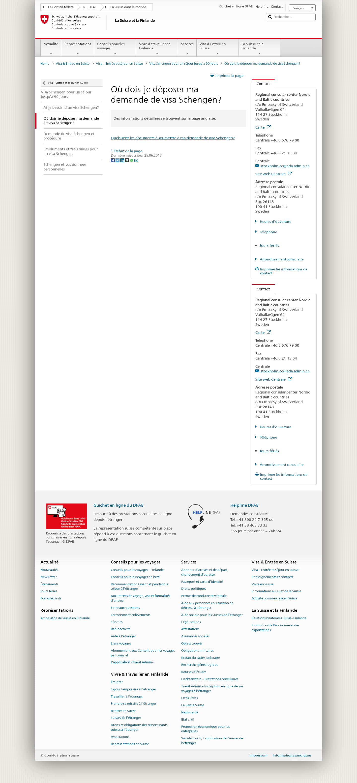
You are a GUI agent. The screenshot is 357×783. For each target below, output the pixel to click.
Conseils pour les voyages (115, 48)
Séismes (116, 622)
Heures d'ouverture (275, 222)
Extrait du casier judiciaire (200, 658)
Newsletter (48, 577)
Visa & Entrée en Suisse (217, 48)
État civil (187, 719)
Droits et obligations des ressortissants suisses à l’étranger (139, 727)
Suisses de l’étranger (126, 718)
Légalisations (191, 622)
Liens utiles (189, 698)
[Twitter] (118, 160)
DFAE (92, 7)
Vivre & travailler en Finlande (157, 48)
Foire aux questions (125, 608)
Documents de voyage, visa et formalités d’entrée (140, 598)
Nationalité (189, 712)
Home (44, 63)
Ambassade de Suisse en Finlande (65, 618)
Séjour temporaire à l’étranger (133, 689)
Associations (120, 737)
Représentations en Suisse (130, 744)
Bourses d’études (193, 672)
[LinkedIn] (122, 160)
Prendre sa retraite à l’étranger (133, 703)
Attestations (190, 629)
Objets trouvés (192, 643)
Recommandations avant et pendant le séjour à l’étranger (139, 586)
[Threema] (127, 160)
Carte (263, 127)
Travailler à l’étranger (127, 696)
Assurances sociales (195, 636)
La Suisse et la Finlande (259, 48)
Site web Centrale (273, 173)
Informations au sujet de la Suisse (276, 591)
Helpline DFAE (244, 505)
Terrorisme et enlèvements (130, 615)
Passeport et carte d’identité (202, 582)
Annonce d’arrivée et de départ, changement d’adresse (204, 572)
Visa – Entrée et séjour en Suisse (119, 63)
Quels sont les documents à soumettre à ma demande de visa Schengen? (173, 138)
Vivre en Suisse (262, 584)
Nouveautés (49, 570)
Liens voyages (121, 643)
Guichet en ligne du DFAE (118, 505)
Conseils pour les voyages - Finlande (137, 570)
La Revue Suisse (192, 705)
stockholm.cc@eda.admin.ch (285, 166)
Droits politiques (193, 589)
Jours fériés (269, 245)
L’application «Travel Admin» (132, 662)
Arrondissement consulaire (281, 259)
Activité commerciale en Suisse (274, 598)
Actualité (51, 48)
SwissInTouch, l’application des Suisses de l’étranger (212, 741)
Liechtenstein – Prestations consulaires (209, 679)
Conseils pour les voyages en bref (135, 577)
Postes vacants (50, 598)
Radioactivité (120, 629)
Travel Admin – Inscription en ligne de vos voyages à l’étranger (212, 688)
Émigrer (117, 682)
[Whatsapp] (132, 160)
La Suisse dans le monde (128, 7)
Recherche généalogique (199, 665)
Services (187, 48)
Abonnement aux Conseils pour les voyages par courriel (143, 653)
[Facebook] (113, 160)
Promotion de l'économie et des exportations (275, 627)
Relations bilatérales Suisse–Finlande (279, 618)
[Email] (136, 160)
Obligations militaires (197, 650)
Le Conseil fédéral (61, 7)
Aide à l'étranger (123, 636)
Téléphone (268, 232)
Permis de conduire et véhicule (204, 596)
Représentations (77, 48)
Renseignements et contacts (272, 577)
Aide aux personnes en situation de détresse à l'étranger (207, 605)
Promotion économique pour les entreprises (205, 729)
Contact (261, 83)
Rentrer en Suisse (123, 711)
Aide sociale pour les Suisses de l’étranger (212, 615)
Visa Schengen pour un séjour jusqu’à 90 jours (183, 63)
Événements (49, 584)
